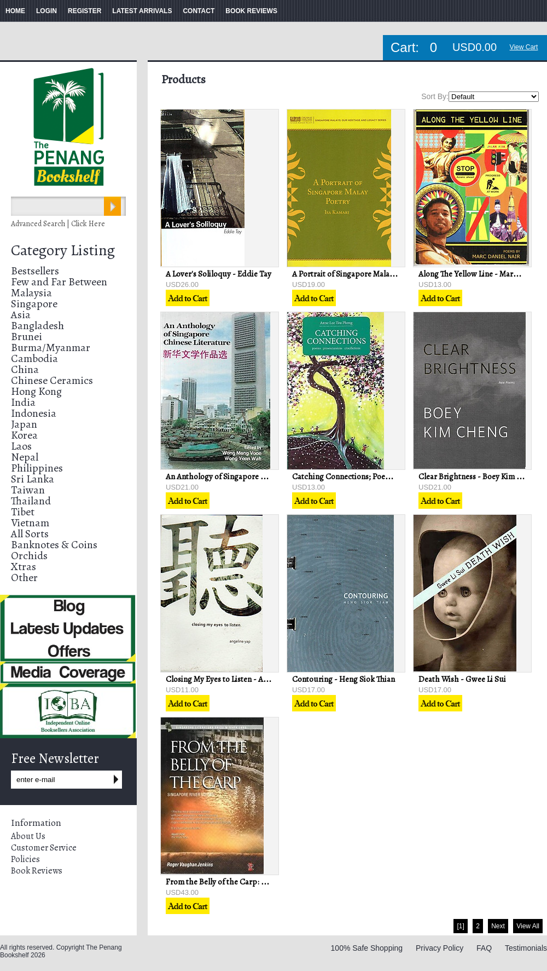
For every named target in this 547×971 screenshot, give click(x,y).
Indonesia (33, 413)
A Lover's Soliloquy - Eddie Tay (218, 273)
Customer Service (44, 848)
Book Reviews (36, 871)
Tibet (22, 511)
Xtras (23, 566)
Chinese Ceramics (52, 380)
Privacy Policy (439, 948)
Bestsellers (35, 270)
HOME (15, 11)
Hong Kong (36, 391)
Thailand (31, 500)
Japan (24, 424)
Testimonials (526, 948)
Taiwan (28, 489)
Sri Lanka (32, 479)
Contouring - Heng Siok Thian (343, 679)
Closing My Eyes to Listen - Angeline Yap (234, 679)
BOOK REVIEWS (251, 11)
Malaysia (31, 292)
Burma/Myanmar (50, 347)
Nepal (24, 457)
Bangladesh (37, 325)
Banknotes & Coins (54, 544)
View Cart (524, 47)
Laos (21, 446)
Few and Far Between (59, 281)
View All (527, 926)
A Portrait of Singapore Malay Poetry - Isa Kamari (376, 273)
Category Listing (63, 250)
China (25, 369)
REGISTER (84, 11)
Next (498, 926)
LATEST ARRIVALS (142, 11)
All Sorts (30, 533)
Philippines (37, 468)
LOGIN (46, 11)
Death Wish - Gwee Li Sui (462, 679)
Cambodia (34, 358)
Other (24, 577)
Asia (21, 314)
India (23, 402)
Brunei (26, 336)
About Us (28, 836)
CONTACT (198, 11)
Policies (25, 859)
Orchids (29, 555)
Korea (24, 435)
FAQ (484, 948)
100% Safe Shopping (367, 948)
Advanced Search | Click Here (58, 224)
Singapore (34, 303)
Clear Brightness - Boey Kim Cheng (478, 476)
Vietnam (30, 522)
